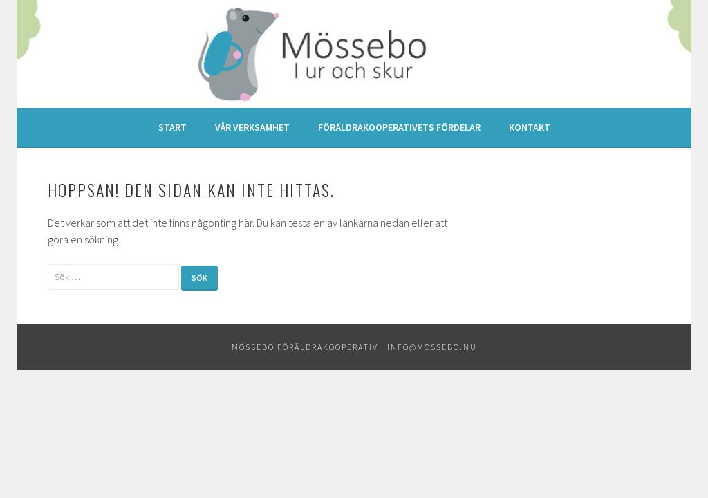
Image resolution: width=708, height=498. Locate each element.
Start (172, 127)
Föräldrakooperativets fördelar (399, 127)
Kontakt (529, 127)
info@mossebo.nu (432, 347)
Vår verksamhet (252, 127)
